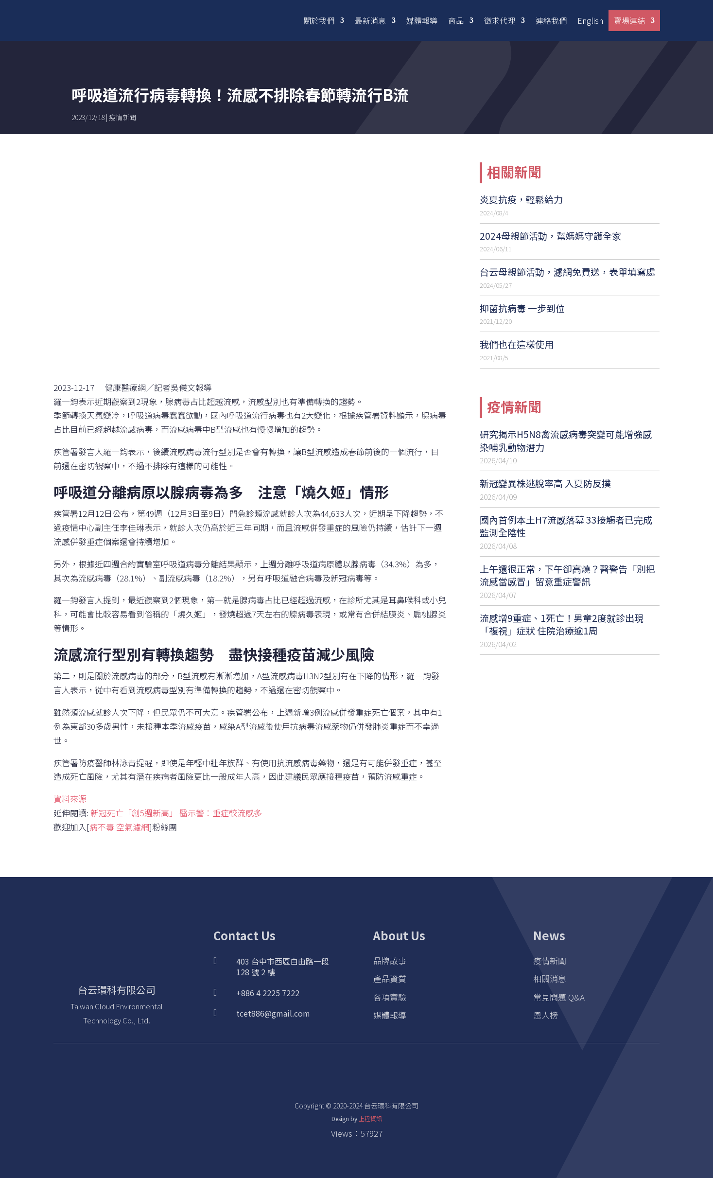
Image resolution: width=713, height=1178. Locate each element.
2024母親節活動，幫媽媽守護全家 (550, 235)
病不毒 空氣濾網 (119, 827)
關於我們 (318, 20)
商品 (456, 20)
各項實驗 (389, 997)
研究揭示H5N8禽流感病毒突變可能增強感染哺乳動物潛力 (566, 440)
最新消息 (370, 20)
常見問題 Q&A (559, 997)
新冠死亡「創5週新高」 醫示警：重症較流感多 (176, 813)
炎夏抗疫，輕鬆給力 (521, 199)
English (590, 20)
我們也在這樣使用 (517, 344)
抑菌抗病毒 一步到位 (522, 308)
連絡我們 (551, 20)
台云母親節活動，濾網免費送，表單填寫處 (567, 271)
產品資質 (389, 978)
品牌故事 (389, 960)
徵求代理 (499, 20)
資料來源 (70, 798)
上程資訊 (370, 1118)
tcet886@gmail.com (273, 1013)
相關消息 (549, 978)
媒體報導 (421, 20)
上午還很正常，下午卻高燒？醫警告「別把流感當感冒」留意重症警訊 (567, 575)
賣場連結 (629, 20)
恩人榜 (545, 1015)
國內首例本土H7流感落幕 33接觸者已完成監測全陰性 (566, 526)
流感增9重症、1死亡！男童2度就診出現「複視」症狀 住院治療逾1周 (561, 624)
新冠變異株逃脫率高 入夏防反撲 (545, 483)
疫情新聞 (122, 117)
